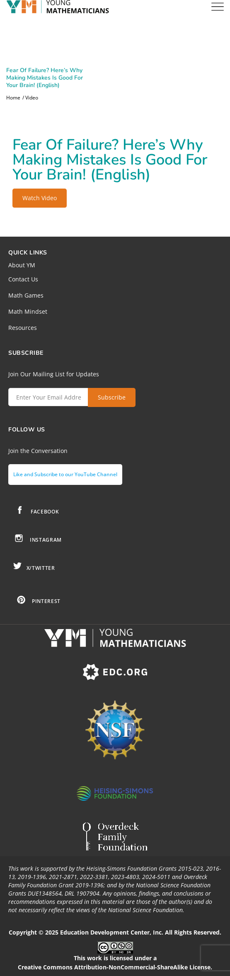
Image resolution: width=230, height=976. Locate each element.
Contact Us (23, 279)
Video (31, 97)
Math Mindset (27, 311)
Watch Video (39, 198)
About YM (21, 265)
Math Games (26, 295)
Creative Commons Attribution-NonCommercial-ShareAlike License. (115, 967)
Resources (22, 328)
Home (13, 97)
